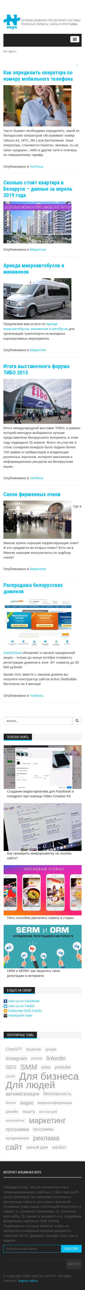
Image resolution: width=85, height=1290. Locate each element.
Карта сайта (28, 1281)
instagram (16, 1058)
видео (27, 1102)
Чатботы (36, 166)
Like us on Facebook (22, 1001)
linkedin (56, 1058)
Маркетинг (38, 249)
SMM (28, 1067)
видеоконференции (55, 1103)
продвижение (17, 1138)
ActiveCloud (12, 653)
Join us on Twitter (19, 1006)
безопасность (57, 1093)
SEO (11, 1067)
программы (43, 1129)
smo (46, 1067)
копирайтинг (15, 1120)
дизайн (12, 1111)
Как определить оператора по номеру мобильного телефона (38, 75)
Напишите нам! (18, 1015)
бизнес (11, 1102)
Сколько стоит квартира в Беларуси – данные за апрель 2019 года (37, 188)
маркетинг (47, 1120)
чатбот (59, 1147)
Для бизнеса (49, 1076)
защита (28, 1111)
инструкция (48, 1112)
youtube (63, 1067)
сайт (14, 1147)
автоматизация (22, 1093)
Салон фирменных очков (32, 494)
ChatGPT (14, 1049)
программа (17, 1129)
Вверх (73, 1264)
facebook (33, 1049)
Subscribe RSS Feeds (23, 1011)
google (50, 1049)
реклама (46, 1138)
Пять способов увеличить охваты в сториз (40, 918)
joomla (36, 1058)
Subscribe (71, 1249)
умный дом (37, 1147)
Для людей (30, 1085)
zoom (10, 1076)
